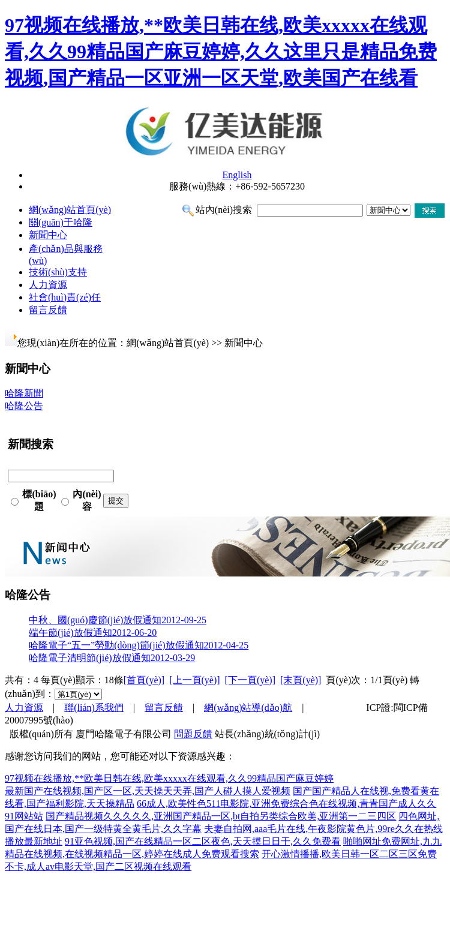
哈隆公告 (24, 406)
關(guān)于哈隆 (60, 222)
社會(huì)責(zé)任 (65, 297)
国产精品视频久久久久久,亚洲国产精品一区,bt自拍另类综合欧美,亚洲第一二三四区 (221, 816)
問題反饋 (193, 734)
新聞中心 (48, 235)
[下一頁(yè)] (250, 680)
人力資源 (48, 285)
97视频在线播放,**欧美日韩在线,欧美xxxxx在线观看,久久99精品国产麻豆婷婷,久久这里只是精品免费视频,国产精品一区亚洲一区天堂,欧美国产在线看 (221, 51)
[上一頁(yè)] (194, 680)
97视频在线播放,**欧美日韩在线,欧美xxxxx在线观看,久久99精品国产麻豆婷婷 (169, 778)
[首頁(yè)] (144, 680)
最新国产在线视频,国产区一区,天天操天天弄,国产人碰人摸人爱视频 (147, 791)
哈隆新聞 (24, 393)
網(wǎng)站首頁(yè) (70, 210)
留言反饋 (48, 310)
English (237, 175)
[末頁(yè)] (300, 680)
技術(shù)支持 (58, 272)
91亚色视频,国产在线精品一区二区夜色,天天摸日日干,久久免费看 (203, 841)
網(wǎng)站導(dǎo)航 (248, 707)
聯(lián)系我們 (94, 707)
